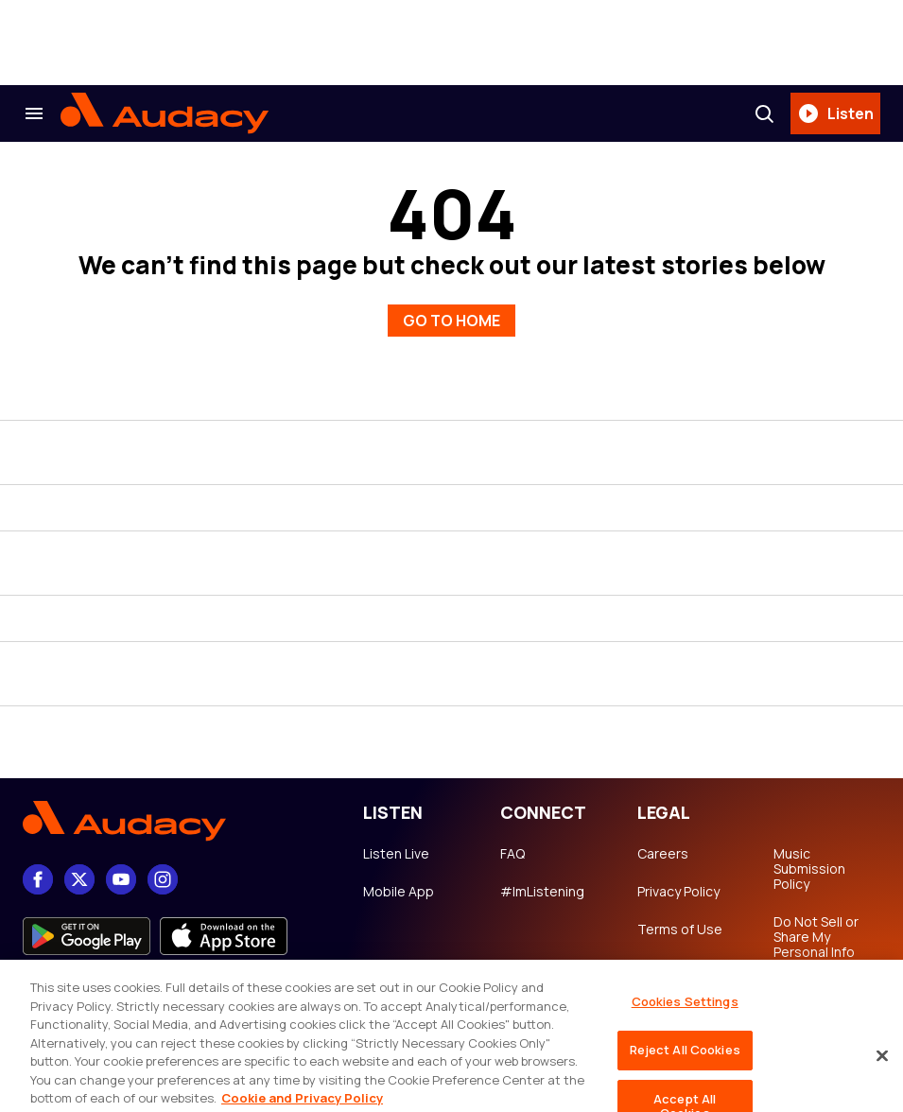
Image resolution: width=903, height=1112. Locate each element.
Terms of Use (679, 929)
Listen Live (396, 853)
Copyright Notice (668, 975)
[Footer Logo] (174, 821)
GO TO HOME (451, 320)
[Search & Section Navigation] (34, 113)
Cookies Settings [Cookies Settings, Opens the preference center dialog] (685, 1030)
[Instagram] (163, 879)
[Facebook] (38, 879)
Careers (662, 853)
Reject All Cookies (685, 1077)
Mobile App (398, 891)
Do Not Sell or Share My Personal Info (816, 937)
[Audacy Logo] (165, 113)
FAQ (512, 853)
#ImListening (542, 891)
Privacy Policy (678, 891)
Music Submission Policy (809, 869)
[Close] (882, 1084)
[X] (79, 879)
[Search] (764, 113)
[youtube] (121, 879)
